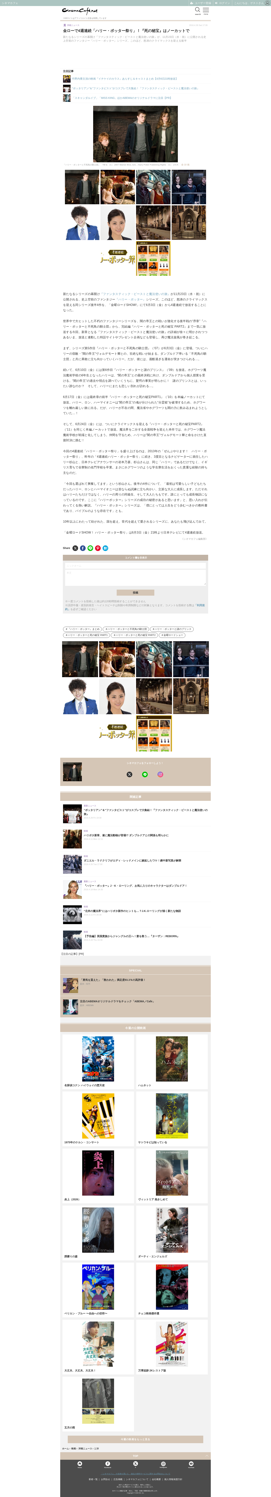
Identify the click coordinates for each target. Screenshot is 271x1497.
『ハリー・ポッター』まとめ (84, 629)
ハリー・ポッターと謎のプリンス (173, 629)
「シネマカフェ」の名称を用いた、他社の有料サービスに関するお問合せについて (135, 1474)
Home (80, 1467)
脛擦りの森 (71, 1256)
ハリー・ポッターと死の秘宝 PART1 (88, 635)
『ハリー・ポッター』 (130, 299)
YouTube (191, 1467)
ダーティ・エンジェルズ (152, 1256)
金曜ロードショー (173, 635)
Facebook (107, 1467)
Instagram (163, 1465)
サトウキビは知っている (152, 1142)
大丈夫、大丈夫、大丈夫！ (80, 1370)
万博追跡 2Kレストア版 (152, 1370)
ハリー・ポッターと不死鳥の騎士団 (127, 629)
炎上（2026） (72, 1199)
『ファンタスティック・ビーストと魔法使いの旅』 (135, 294)
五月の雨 (69, 1427)
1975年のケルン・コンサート (81, 1142)
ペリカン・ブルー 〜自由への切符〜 (85, 1313)
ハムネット (144, 1085)
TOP (135, 1455)
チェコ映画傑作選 (148, 1313)
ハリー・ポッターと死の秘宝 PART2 (136, 635)
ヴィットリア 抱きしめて (153, 1199)
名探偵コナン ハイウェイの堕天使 (84, 1085)
